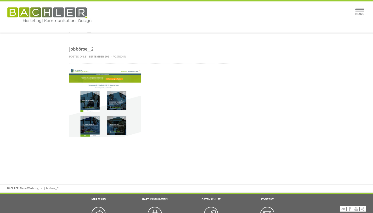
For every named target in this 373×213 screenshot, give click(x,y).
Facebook (350, 209)
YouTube (356, 209)
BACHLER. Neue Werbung (23, 188)
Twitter (343, 209)
